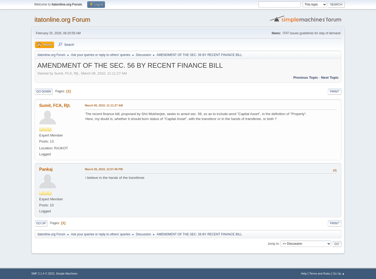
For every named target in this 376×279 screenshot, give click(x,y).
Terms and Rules (320, 273)
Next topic (330, 77)
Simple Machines (66, 273)
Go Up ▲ (339, 273)
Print (334, 91)
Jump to (273, 244)
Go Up (41, 223)
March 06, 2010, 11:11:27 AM (104, 105)
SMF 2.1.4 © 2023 (42, 273)
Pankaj (46, 169)
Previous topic (305, 77)
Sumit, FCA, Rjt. (55, 105)
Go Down (43, 91)
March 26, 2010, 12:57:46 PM (104, 169)
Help (304, 273)
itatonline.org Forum (62, 19)
